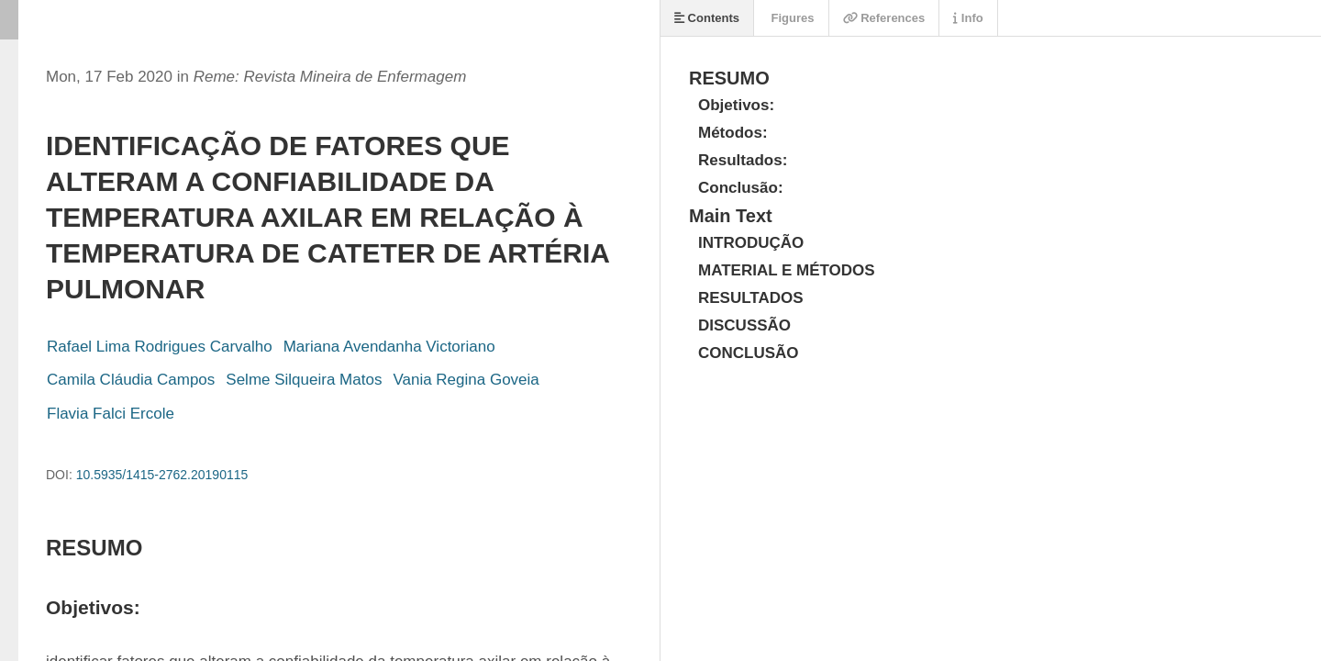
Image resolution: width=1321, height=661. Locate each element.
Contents (706, 18)
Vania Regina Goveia (465, 379)
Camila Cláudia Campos (131, 379)
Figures (791, 18)
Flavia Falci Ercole (110, 413)
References (884, 18)
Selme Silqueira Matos (304, 379)
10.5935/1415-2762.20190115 (162, 474)
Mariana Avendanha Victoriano (389, 346)
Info (967, 18)
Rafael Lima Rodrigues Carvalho (159, 346)
